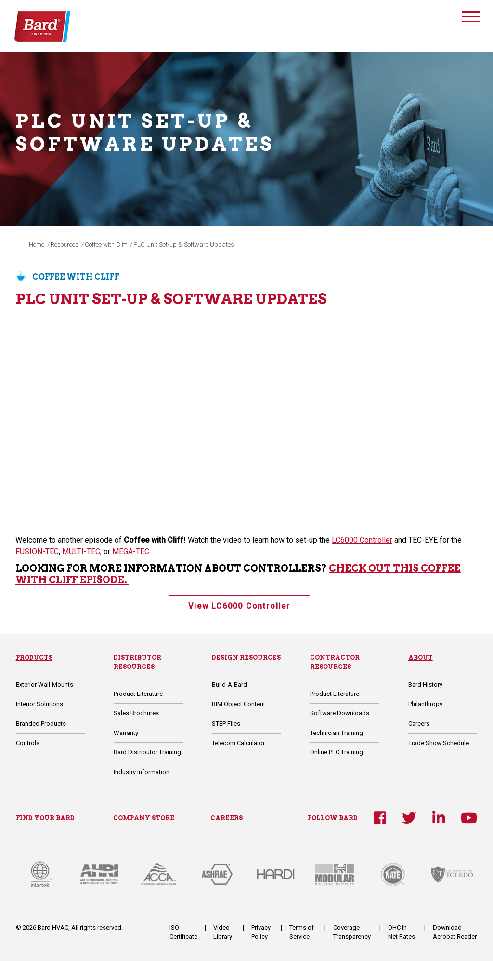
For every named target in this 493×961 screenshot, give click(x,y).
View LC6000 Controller (239, 606)
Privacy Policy (261, 932)
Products (34, 657)
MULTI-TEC (81, 551)
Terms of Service (301, 932)
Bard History (425, 684)
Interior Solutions (39, 703)
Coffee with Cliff (106, 244)
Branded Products (41, 723)
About (420, 657)
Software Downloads (339, 713)
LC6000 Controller (362, 540)
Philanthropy (425, 703)
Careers (418, 723)
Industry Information (141, 771)
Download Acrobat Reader (455, 932)
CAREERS (226, 818)
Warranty (126, 732)
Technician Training (336, 732)
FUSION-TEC (37, 551)
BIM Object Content (238, 703)
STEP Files (226, 723)
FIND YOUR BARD (45, 818)
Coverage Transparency (352, 932)
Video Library (222, 932)
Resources (64, 244)
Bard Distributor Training (147, 752)
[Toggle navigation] (470, 18)
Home (36, 244)
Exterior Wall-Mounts (44, 684)
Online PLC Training (336, 752)
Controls (27, 743)
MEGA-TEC (130, 551)
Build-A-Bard (229, 684)
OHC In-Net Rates (401, 932)
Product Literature (138, 693)
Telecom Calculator (238, 743)
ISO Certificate (183, 932)
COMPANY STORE (143, 818)
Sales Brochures (136, 713)
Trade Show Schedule (438, 743)
